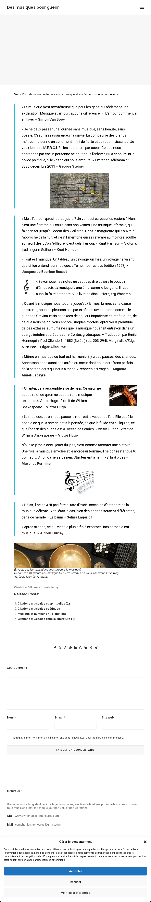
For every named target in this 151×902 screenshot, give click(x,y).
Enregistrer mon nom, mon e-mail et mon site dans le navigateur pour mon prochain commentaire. (68, 737)
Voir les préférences (75, 893)
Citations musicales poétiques (39, 608)
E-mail (60, 717)
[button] (145, 842)
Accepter (75, 871)
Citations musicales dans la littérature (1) (46, 619)
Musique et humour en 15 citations (42, 614)
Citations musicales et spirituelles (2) (44, 603)
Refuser (75, 882)
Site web (108, 717)
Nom (11, 717)
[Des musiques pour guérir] (33, 7)
